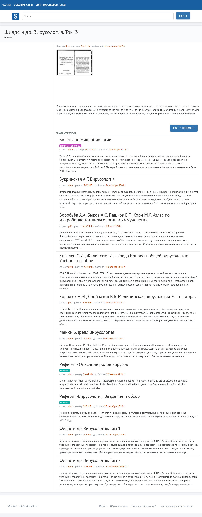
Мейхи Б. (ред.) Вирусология (86, 332)
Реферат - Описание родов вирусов (93, 364)
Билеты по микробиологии (85, 139)
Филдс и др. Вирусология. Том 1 (90, 428)
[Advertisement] (146, 75)
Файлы (6, 4)
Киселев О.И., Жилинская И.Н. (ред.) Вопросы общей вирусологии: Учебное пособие (123, 258)
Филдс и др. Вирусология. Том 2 (90, 460)
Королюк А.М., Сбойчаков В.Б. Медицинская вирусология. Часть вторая (128, 296)
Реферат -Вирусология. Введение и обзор (99, 396)
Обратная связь (23, 4)
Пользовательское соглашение (176, 506)
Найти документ (183, 127)
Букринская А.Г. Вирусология (87, 179)
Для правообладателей (51, 4)
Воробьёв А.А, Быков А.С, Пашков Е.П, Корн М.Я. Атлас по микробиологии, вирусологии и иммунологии (114, 217)
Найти (183, 15)
